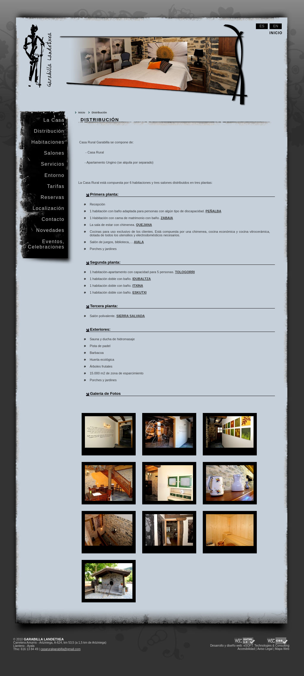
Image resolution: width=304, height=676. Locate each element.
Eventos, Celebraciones (46, 244)
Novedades (50, 230)
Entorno (54, 175)
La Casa (53, 120)
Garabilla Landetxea (31, 28)
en (275, 26)
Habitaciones (47, 142)
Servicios (52, 164)
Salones (54, 153)
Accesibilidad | (247, 648)
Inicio (81, 112)
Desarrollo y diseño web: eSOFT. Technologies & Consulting (249, 645)
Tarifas (55, 186)
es (261, 26)
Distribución (99, 112)
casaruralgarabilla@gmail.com (61, 649)
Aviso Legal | (265, 648)
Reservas (52, 197)
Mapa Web (282, 648)
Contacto (53, 219)
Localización (48, 208)
